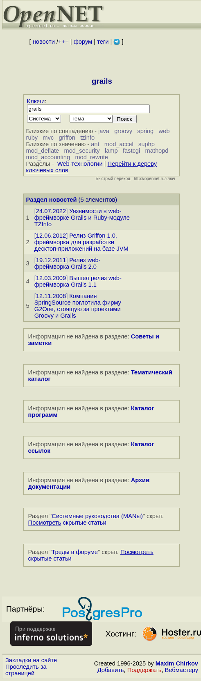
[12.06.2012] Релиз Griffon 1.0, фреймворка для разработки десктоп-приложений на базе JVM (81, 242)
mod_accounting (48, 157)
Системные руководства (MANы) (97, 516)
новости (44, 41)
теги (102, 41)
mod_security (81, 150)
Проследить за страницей (26, 670)
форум (83, 41)
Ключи (36, 101)
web (163, 131)
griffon (67, 137)
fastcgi (131, 150)
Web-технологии (80, 163)
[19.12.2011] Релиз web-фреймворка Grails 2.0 (67, 263)
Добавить (110, 670)
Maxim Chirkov (177, 663)
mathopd (156, 150)
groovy (123, 131)
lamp (111, 150)
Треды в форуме (75, 552)
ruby (32, 137)
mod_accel (118, 144)
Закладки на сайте (31, 660)
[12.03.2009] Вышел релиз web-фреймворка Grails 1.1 (78, 281)
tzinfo (87, 137)
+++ (63, 41)
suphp (146, 144)
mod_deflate (42, 150)
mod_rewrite (91, 157)
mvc (48, 137)
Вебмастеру (181, 670)
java (103, 131)
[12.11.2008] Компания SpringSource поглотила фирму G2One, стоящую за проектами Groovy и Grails (77, 306)
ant (95, 144)
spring (145, 131)
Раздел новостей (51, 199)
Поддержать (144, 670)
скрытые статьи (67, 522)
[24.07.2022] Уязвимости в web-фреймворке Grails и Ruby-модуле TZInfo (82, 217)
